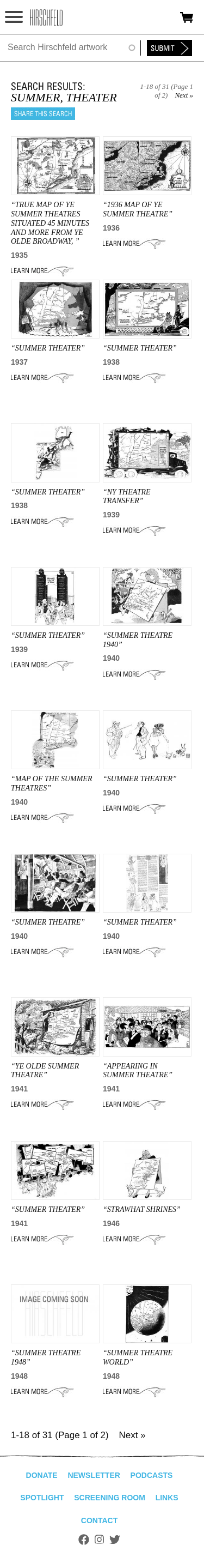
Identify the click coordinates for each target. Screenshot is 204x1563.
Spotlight (42, 1497)
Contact (99, 1520)
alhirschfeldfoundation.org (46, 17)
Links (167, 1497)
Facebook (83, 1539)
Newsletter (93, 1475)
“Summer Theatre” (48, 922)
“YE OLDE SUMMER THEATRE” (45, 1070)
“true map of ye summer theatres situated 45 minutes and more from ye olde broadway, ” (50, 223)
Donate (42, 1475)
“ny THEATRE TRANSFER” (127, 496)
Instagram (99, 1539)
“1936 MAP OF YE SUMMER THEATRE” (137, 209)
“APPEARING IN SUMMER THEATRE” (137, 1070)
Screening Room (109, 1497)
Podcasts (152, 1475)
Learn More (42, 270)
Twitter (114, 1539)
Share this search (43, 113)
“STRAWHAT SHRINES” (142, 1209)
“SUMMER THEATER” (48, 348)
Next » (184, 95)
